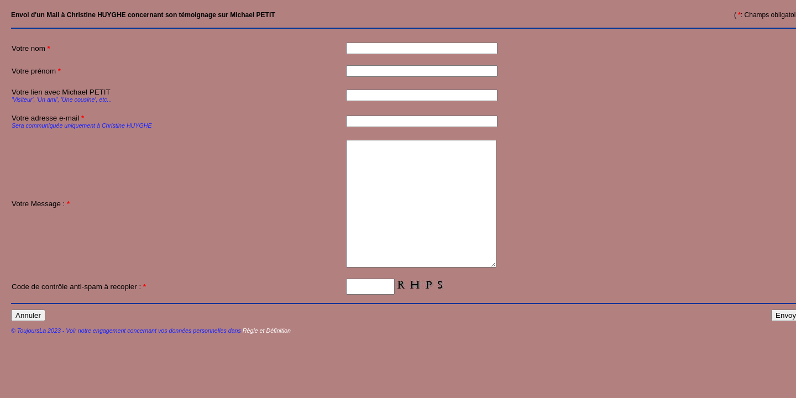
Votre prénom (36, 71)
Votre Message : (41, 216)
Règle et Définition (267, 355)
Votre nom (31, 48)
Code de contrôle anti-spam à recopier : (79, 311)
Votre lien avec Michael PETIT (92, 95)
